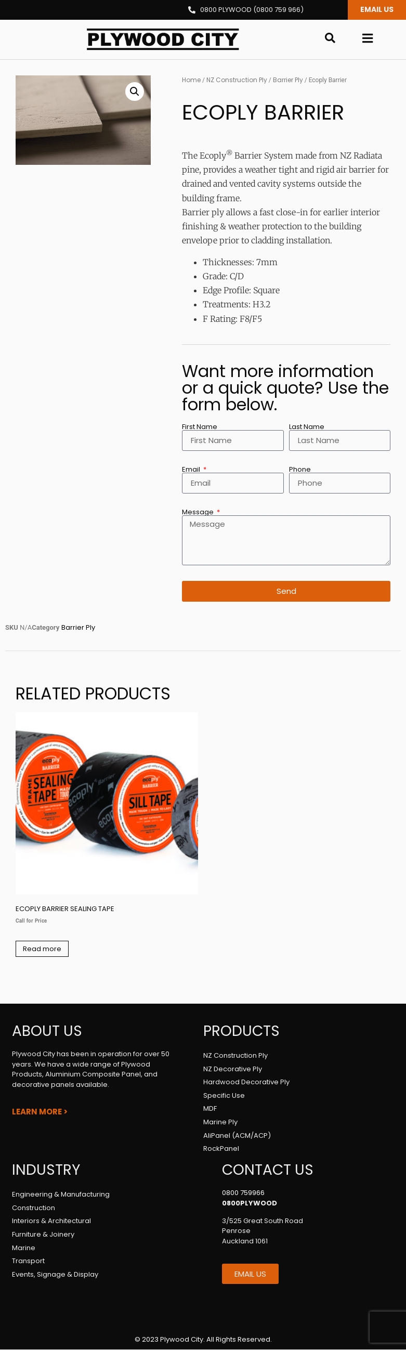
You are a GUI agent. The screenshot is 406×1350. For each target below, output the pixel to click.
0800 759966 (243, 1193)
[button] (134, 92)
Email (192, 469)
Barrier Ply (288, 80)
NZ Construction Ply (236, 80)
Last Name (306, 427)
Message (198, 512)
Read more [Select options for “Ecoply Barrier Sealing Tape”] (42, 949)
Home (191, 80)
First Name (199, 427)
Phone (300, 469)
